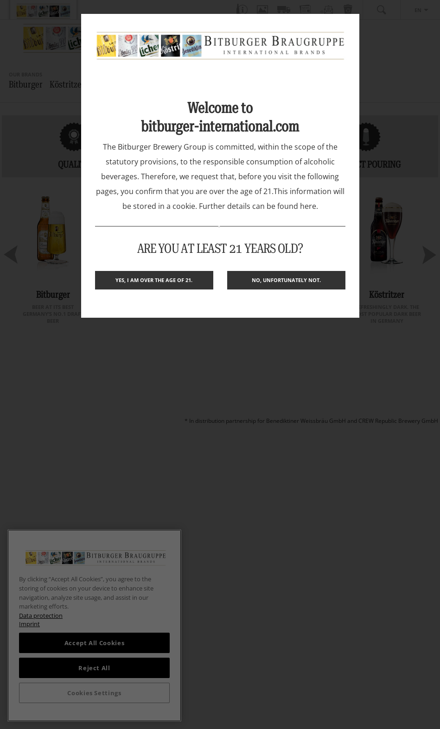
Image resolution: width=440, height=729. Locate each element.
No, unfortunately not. (286, 280)
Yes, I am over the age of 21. (153, 280)
